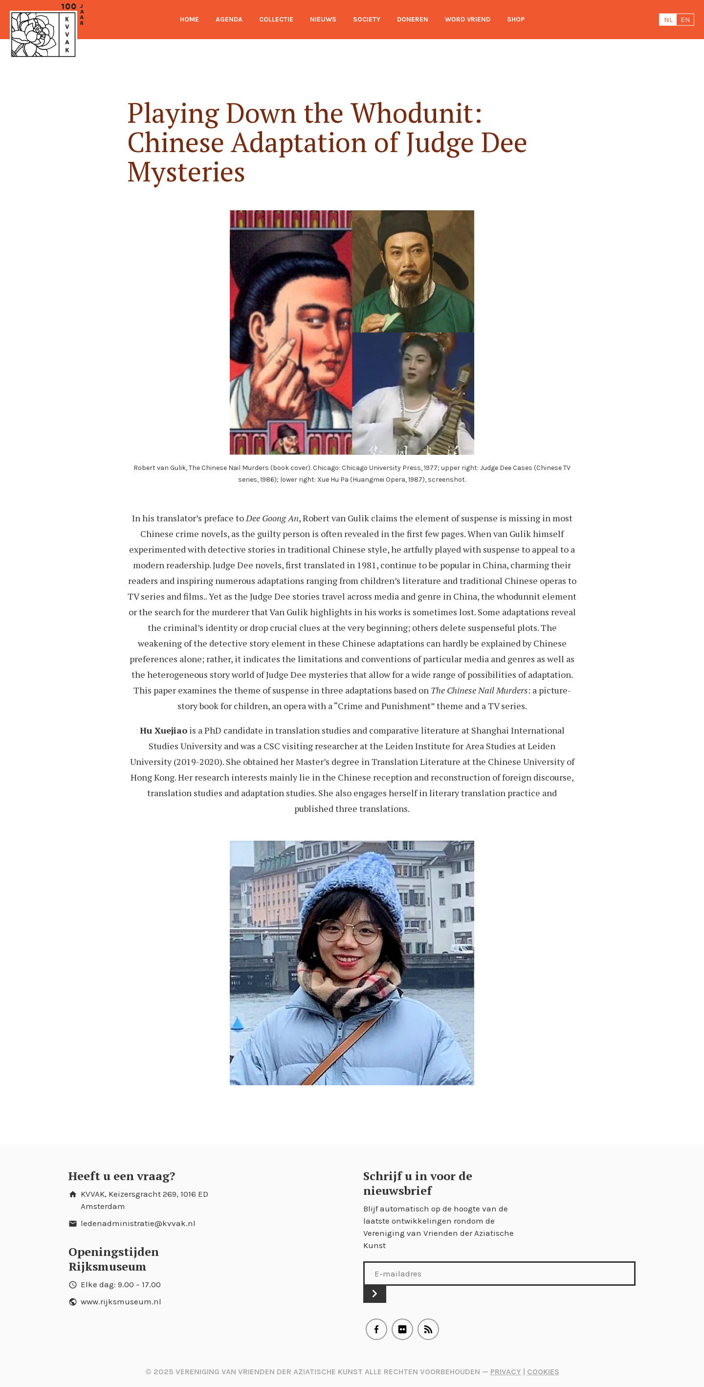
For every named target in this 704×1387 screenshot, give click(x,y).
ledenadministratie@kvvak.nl (138, 1223)
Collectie (276, 19)
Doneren (412, 19)
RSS (428, 1329)
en (685, 19)
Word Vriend (467, 19)
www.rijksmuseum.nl (121, 1301)
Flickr (402, 1329)
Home (189, 19)
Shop (516, 19)
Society (366, 19)
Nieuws (323, 19)
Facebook (376, 1329)
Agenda (229, 19)
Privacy (505, 1371)
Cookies (543, 1371)
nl (668, 19)
